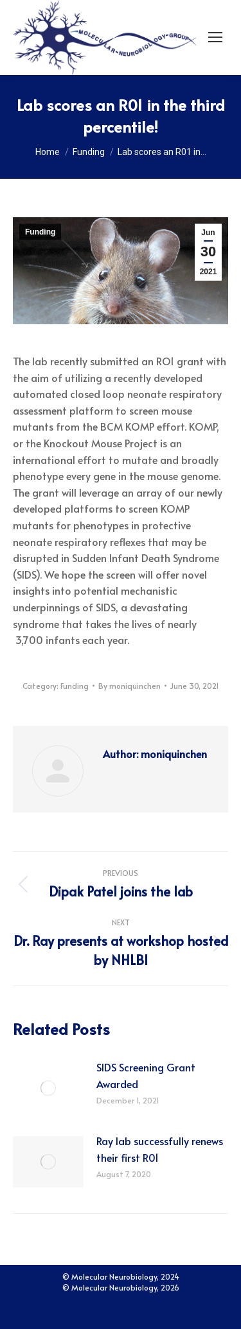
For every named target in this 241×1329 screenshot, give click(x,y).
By (129, 686)
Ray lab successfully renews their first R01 (159, 1149)
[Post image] (48, 1088)
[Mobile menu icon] (215, 37)
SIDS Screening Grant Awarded (145, 1075)
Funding (40, 231)
